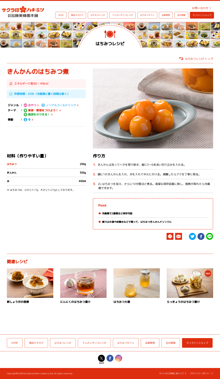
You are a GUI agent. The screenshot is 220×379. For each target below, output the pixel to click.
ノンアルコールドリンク (58, 105)
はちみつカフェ (147, 15)
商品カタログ (77, 15)
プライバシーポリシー (200, 373)
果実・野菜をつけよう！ (41, 110)
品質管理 (166, 15)
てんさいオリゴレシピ (122, 15)
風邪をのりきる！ (37, 114)
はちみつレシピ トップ (199, 59)
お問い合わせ (200, 8)
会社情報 (181, 15)
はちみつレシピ (98, 15)
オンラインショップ (202, 15)
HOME (61, 15)
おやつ (30, 105)
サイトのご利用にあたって (171, 373)
